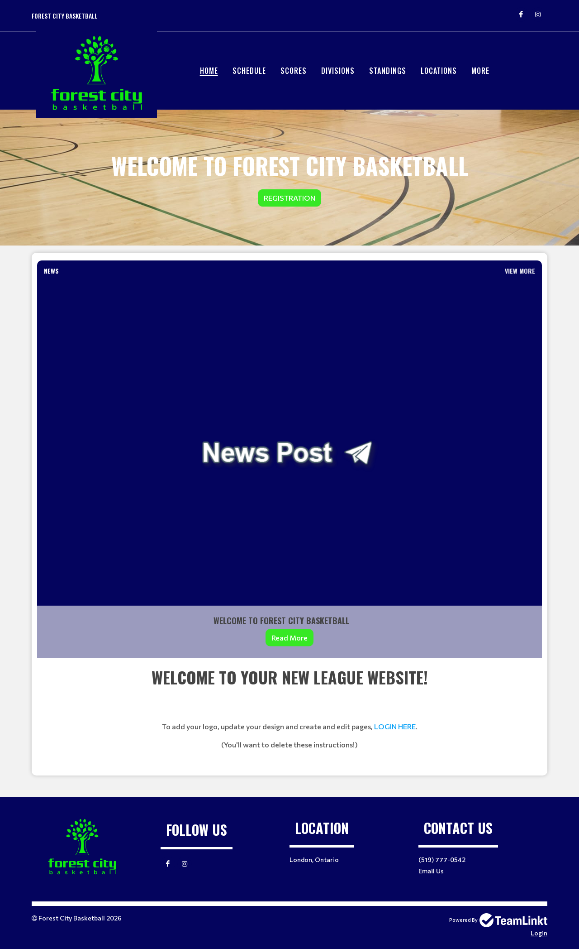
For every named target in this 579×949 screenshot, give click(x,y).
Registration (289, 197)
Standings (387, 70)
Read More (289, 637)
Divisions (338, 70)
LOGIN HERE (395, 726)
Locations (439, 70)
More (480, 70)
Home (209, 70)
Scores (293, 70)
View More (520, 270)
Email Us (431, 871)
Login (539, 933)
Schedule (249, 70)
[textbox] (289, 716)
